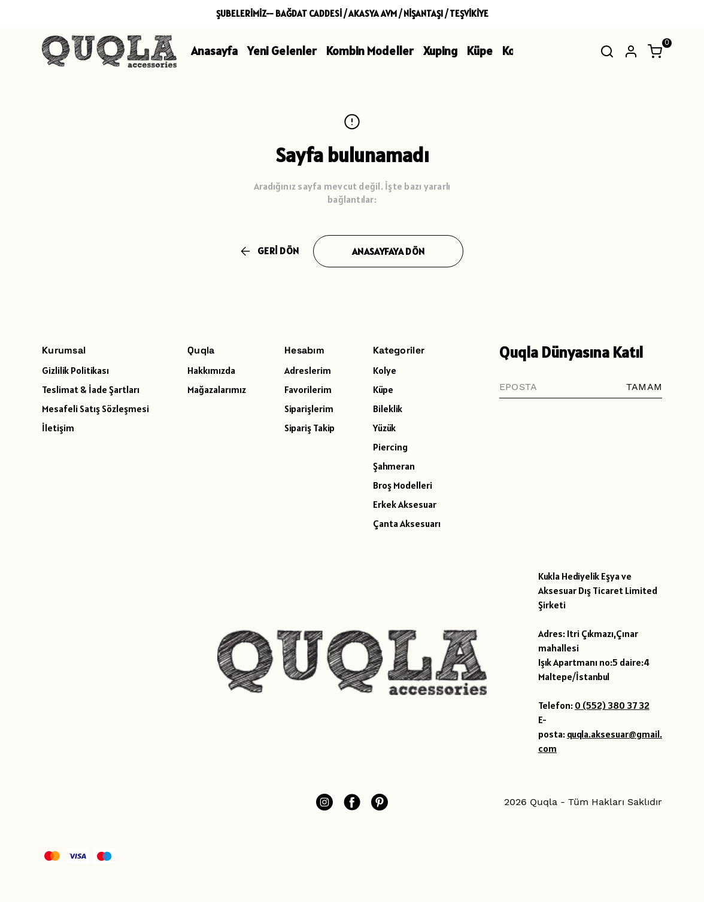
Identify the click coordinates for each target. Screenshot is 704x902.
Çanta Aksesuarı (407, 523)
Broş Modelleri (402, 485)
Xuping (440, 51)
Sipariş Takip (309, 428)
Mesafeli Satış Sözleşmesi (95, 409)
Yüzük (384, 428)
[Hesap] (631, 51)
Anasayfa (214, 51)
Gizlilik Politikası (75, 370)
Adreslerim (307, 370)
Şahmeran (394, 466)
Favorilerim (308, 389)
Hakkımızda (211, 370)
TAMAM (644, 386)
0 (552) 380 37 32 (612, 705)
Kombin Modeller (370, 51)
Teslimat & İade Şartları (90, 389)
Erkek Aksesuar (404, 504)
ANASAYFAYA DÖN (388, 251)
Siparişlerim (308, 409)
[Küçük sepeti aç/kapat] (655, 51)
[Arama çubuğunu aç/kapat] (607, 51)
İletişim (58, 428)
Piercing (390, 447)
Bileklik (387, 409)
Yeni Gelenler (282, 51)
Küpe (480, 51)
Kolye (384, 370)
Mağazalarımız (216, 389)
